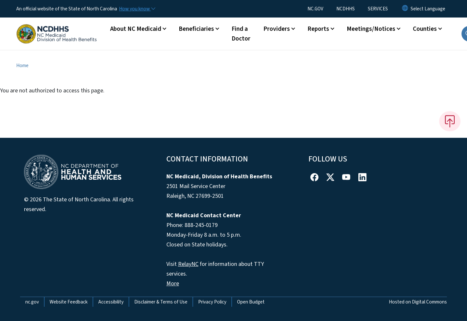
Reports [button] (318, 28)
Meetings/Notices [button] (371, 28)
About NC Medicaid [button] (135, 28)
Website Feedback (69, 301)
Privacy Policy (212, 301)
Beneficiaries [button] (196, 28)
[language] (428, 9)
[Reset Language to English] (405, 9)
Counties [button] (425, 28)
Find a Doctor (241, 33)
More (172, 283)
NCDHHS (345, 8)
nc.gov (32, 301)
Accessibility (111, 301)
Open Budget (251, 301)
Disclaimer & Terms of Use (160, 301)
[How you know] (137, 9)
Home (22, 65)
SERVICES (378, 8)
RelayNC (188, 264)
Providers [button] (276, 28)
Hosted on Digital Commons (418, 301)
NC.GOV (315, 8)
